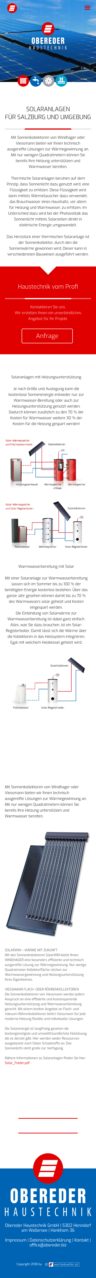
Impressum (15, 1240)
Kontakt (81, 1240)
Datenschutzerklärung (50, 1240)
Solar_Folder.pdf (17, 1063)
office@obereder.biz (48, 1245)
